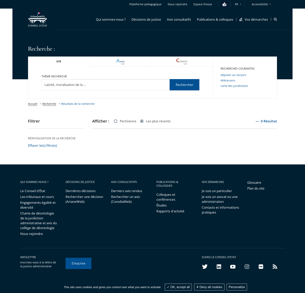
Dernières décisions (81, 191)
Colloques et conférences (165, 197)
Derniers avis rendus (126, 191)
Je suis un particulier (217, 191)
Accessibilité (260, 4)
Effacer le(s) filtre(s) (42, 145)
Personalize (237, 287)
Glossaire (254, 182)
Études (161, 205)
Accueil (32, 104)
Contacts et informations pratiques (220, 209)
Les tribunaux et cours (37, 196)
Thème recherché (54, 76)
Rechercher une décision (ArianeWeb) (84, 199)
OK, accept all (178, 287)
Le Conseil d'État (32, 191)
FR (236, 4)
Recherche (49, 104)
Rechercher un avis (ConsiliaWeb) (125, 199)
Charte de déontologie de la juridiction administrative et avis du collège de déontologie (38, 220)
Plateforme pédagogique (145, 4)
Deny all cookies (209, 287)
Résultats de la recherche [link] (78, 104)
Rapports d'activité (170, 211)
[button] (111, 19)
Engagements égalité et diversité (38, 205)
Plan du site (256, 188)
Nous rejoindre (31, 233)
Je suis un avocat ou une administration (220, 199)
